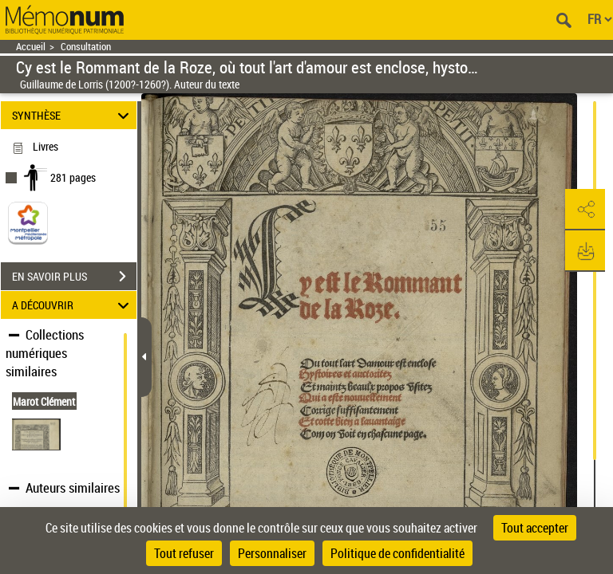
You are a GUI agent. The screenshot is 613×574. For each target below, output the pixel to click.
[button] (585, 209)
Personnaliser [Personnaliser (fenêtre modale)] (272, 553)
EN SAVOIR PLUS (74, 276)
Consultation (86, 46)
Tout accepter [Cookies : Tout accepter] (534, 528)
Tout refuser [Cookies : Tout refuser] (184, 553)
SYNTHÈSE (73, 115)
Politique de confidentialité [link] (397, 553)
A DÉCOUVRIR (73, 305)
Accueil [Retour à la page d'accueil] (30, 46)
